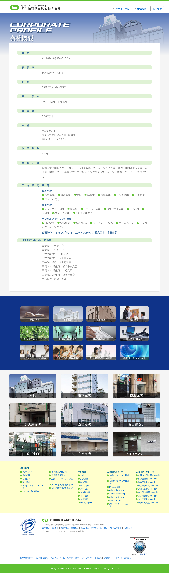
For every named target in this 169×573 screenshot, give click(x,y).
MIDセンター (86, 502)
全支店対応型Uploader (148, 502)
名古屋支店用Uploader (148, 485)
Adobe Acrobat (116, 500)
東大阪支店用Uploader (148, 492)
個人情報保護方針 (59, 475)
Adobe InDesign (116, 497)
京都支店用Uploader (147, 488)
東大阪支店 (85, 492)
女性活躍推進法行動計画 (62, 488)
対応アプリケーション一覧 (120, 505)
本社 (82, 475)
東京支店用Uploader (147, 478)
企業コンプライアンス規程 (62, 480)
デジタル (89, 558)
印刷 (82, 558)
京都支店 (84, 488)
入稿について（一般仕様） (119, 476)
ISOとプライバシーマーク (33, 486)
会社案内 (107, 558)
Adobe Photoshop (117, 493)
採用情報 (26, 482)
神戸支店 (84, 495)
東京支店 (84, 478)
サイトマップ (117, 558)
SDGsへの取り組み (30, 491)
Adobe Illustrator (116, 490)
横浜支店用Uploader (147, 482)
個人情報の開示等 (59, 472)
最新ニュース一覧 (58, 558)
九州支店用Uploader (147, 499)
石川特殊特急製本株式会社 (41, 7)
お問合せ (127, 558)
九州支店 (84, 499)
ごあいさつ (27, 472)
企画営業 (98, 558)
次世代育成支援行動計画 (62, 484)
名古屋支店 (85, 485)
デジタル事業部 (115, 528)
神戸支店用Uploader (147, 495)
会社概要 (26, 475)
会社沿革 (26, 478)
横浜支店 (84, 482)
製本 (77, 558)
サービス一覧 (122, 8)
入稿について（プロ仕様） (119, 482)
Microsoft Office (116, 487)
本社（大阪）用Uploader (149, 475)
